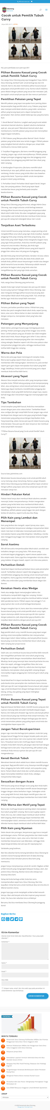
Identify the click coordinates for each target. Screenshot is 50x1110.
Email (4, 971)
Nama (4, 963)
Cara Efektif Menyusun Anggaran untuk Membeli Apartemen (27, 1088)
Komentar (5, 942)
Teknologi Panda (28, 1107)
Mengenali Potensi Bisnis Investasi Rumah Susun (23, 1076)
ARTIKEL (15, 24)
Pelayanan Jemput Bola (14, 1052)
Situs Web (5, 980)
